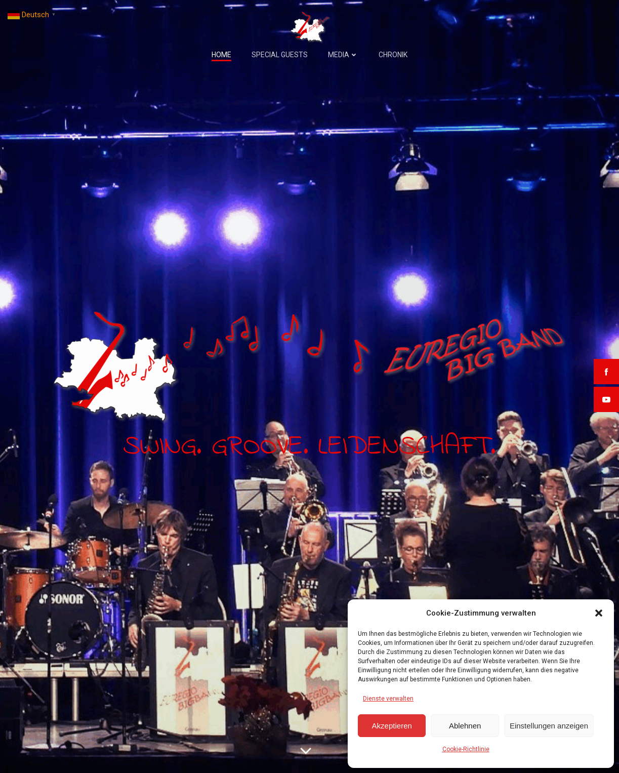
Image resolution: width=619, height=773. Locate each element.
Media (343, 55)
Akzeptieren (392, 725)
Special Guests (280, 55)
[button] (599, 613)
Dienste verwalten (388, 698)
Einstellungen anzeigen (549, 725)
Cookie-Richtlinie (465, 749)
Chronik (393, 55)
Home (221, 55)
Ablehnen (465, 725)
